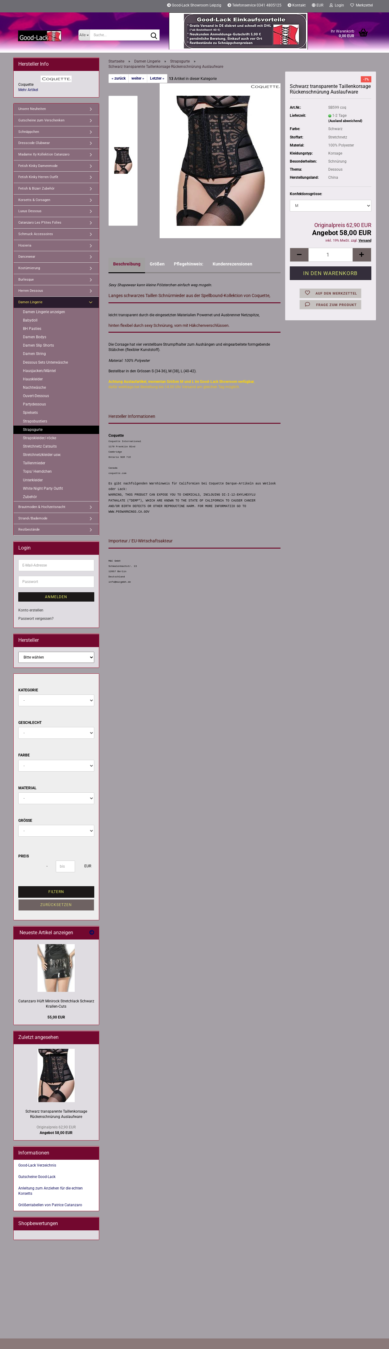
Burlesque (26, 280)
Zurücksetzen (56, 905)
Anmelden (56, 597)
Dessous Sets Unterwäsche (45, 362)
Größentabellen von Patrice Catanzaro (50, 1205)
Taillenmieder (34, 463)
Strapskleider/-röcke (39, 438)
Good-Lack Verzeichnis (37, 1165)
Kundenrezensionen (232, 263)
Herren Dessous (30, 291)
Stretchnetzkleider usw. (42, 455)
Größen (157, 263)
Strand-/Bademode (32, 518)
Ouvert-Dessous (36, 396)
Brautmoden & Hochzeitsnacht (41, 507)
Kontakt (297, 5)
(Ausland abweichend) (345, 121)
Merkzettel (361, 5)
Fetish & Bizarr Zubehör (36, 188)
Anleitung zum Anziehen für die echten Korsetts (50, 1191)
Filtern (56, 892)
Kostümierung (29, 268)
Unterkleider (33, 480)
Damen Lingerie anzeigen (44, 312)
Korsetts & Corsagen (34, 200)
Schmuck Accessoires (35, 234)
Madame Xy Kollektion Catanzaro (43, 154)
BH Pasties (32, 328)
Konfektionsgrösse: (306, 194)
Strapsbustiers (35, 421)
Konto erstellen (30, 610)
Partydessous (34, 404)
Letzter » (157, 78)
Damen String (34, 354)
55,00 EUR (56, 1017)
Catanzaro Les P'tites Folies (39, 223)
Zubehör (30, 497)
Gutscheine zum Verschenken (41, 120)
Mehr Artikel (28, 90)
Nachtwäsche (34, 387)
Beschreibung (126, 263)
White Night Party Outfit (43, 488)
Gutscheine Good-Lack (36, 1177)
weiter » (137, 78)
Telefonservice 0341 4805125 (254, 5)
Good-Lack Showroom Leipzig (194, 5)
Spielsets (30, 412)
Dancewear (26, 257)
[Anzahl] (330, 255)
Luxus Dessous (30, 211)
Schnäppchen (28, 132)
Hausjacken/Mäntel (39, 371)
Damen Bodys (34, 337)
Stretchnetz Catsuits (40, 446)
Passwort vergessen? (36, 618)
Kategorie (28, 690)
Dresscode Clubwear (34, 143)
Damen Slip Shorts (38, 345)
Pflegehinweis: (188, 263)
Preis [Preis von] (23, 856)
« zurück (119, 78)
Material (27, 788)
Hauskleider (33, 379)
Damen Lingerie (30, 302)
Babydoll (30, 320)
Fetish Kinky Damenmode (38, 166)
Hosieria (24, 245)
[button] (317, 6)
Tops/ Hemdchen (37, 471)
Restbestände (29, 530)
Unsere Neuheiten (32, 109)
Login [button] (336, 5)
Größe (25, 820)
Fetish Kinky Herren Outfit (38, 177)
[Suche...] (84, 35)
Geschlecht (30, 722)
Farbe (24, 755)
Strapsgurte (32, 429)
